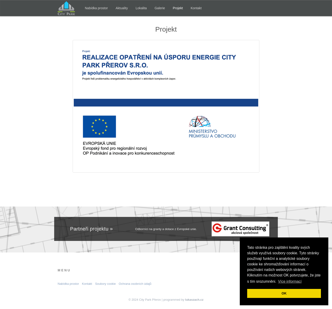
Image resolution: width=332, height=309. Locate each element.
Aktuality (122, 8)
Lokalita (141, 8)
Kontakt (196, 8)
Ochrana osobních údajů (135, 283)
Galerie (159, 8)
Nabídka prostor (96, 8)
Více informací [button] (290, 281)
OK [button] (284, 293)
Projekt (178, 8)
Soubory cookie (105, 283)
